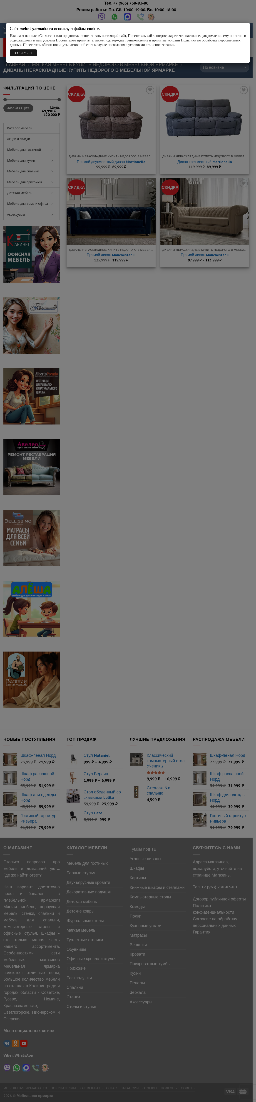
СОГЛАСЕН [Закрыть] (23, 53)
